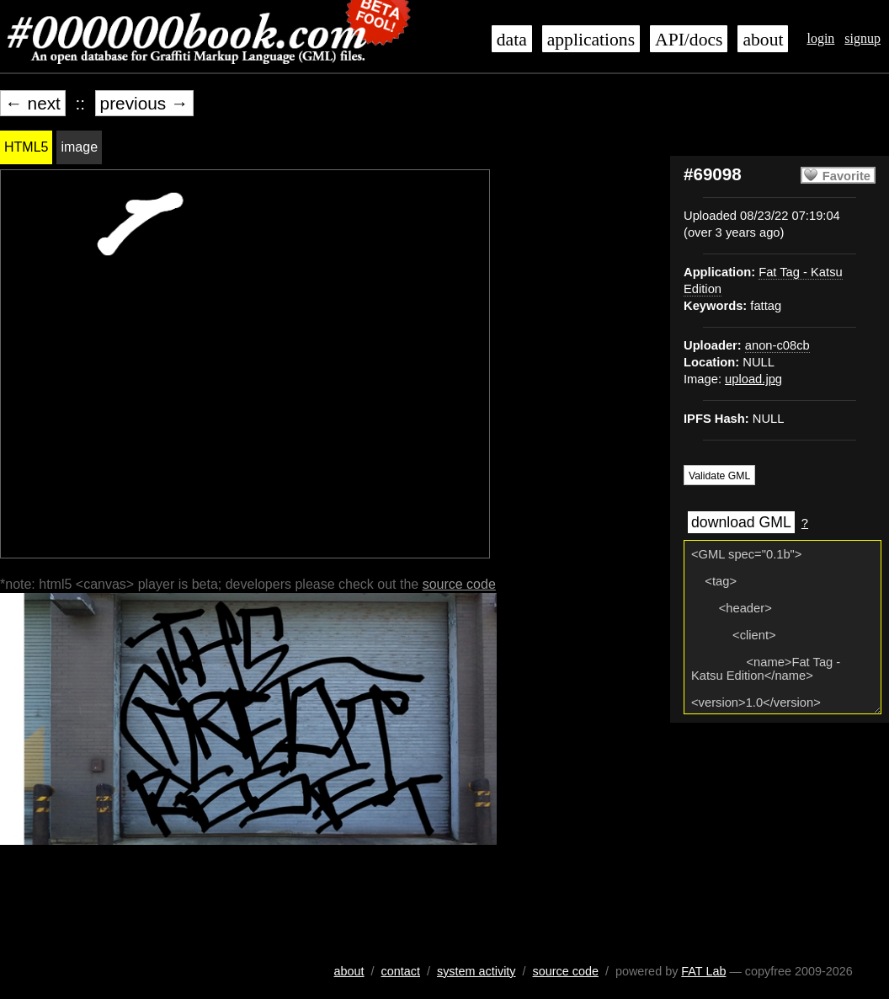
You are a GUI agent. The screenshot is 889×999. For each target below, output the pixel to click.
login (820, 38)
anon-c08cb (777, 345)
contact (400, 971)
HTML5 (26, 147)
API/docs (688, 39)
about (763, 39)
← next (33, 103)
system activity (476, 971)
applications (591, 39)
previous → (144, 103)
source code (459, 584)
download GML (741, 522)
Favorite (846, 176)
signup (862, 38)
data (512, 39)
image (79, 147)
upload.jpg (753, 379)
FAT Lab (703, 971)
